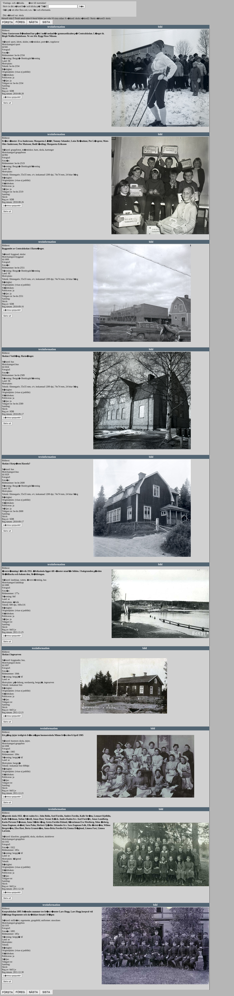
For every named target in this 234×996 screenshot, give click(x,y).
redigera (115, 130)
